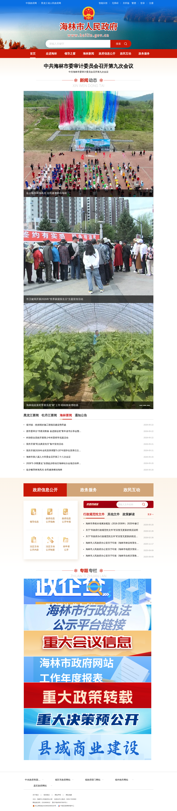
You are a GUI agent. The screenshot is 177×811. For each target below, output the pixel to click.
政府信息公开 (45, 490)
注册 (151, 3)
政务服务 (88, 490)
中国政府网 (31, 3)
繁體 (134, 3)
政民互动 (131, 490)
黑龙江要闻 (31, 415)
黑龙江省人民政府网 (51, 3)
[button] (142, 504)
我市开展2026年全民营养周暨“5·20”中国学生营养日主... (53, 450)
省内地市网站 (121, 780)
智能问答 (103, 3)
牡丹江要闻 (49, 415)
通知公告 (81, 415)
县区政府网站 (40, 785)
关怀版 (126, 3)
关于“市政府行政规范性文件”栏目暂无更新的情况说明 (112, 530)
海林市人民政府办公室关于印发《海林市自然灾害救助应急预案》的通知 (113, 556)
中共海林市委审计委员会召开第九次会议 (88, 72)
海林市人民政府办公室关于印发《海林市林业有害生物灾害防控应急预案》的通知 (113, 543)
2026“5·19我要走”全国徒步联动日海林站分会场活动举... (53, 463)
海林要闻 (66, 415)
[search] (132, 504)
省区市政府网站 (62, 780)
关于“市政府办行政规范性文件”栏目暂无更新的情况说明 (113, 536)
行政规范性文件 (94, 514)
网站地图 (69, 795)
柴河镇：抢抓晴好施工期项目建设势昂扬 (46, 425)
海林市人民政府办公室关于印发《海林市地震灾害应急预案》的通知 (113, 549)
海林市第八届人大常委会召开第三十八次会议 (48, 457)
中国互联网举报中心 (66, 806)
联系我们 (47, 795)
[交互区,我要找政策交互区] (118, 504)
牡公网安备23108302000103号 (44, 806)
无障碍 (115, 3)
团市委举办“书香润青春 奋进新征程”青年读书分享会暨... (53, 431)
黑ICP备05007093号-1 (59, 802)
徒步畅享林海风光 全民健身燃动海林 (44, 470)
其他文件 (113, 514)
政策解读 (129, 514)
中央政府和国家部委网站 (35, 780)
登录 (142, 3)
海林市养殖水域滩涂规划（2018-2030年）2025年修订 (112, 523)
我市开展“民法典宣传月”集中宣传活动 (44, 444)
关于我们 (36, 795)
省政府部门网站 (92, 780)
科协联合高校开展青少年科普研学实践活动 (47, 437)
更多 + (150, 514)
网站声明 (58, 795)
